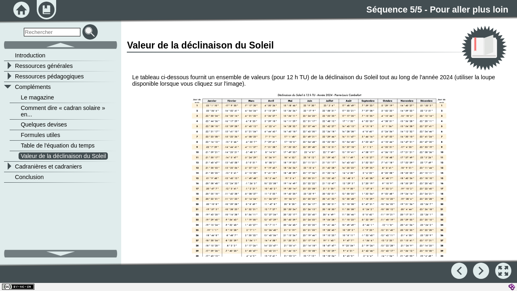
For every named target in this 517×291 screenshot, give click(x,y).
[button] (319, 179)
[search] (52, 32)
